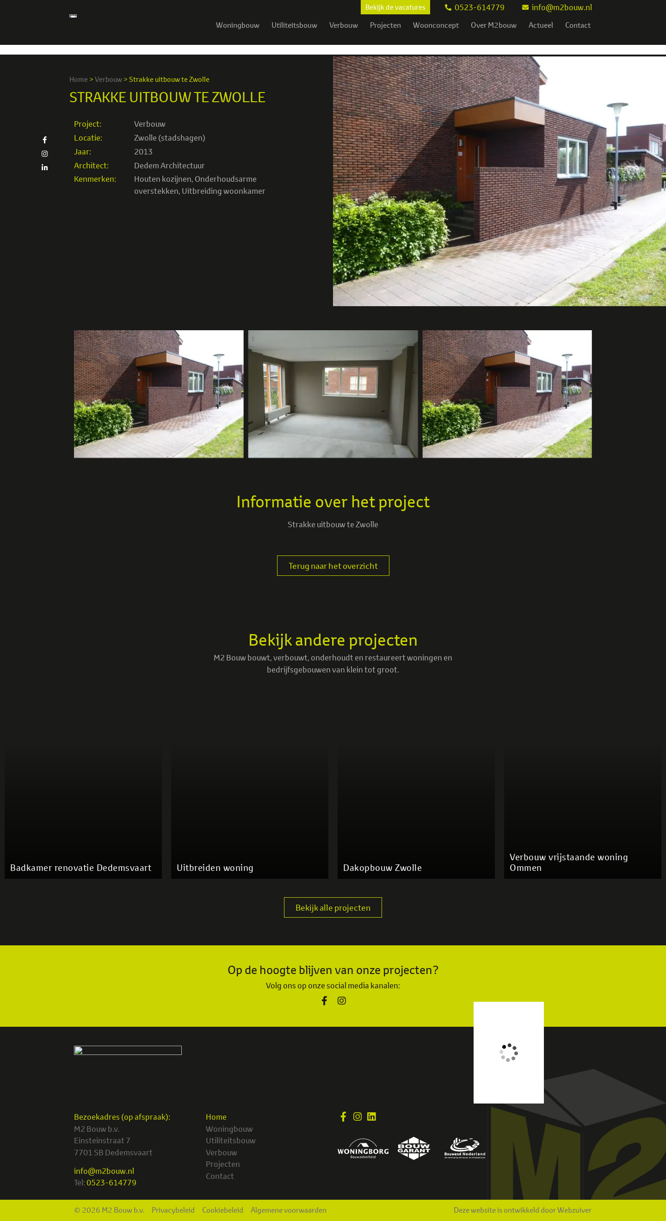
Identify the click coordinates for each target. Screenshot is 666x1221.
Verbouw (343, 34)
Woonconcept (436, 34)
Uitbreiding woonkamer (223, 190)
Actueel (541, 34)
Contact (578, 34)
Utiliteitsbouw (294, 34)
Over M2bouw (494, 34)
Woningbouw (237, 34)
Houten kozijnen (162, 178)
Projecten (385, 34)
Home (78, 79)
